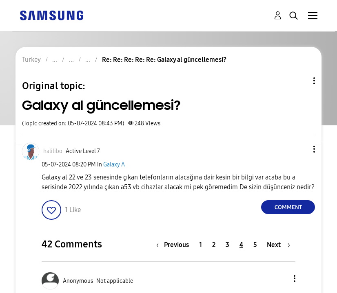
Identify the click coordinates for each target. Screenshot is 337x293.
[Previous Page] (174, 244)
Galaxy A (114, 164)
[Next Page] (278, 244)
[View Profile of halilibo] (52, 151)
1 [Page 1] (200, 245)
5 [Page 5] (255, 245)
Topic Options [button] (300, 80)
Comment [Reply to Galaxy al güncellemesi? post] (288, 207)
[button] (300, 149)
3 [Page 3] (227, 245)
